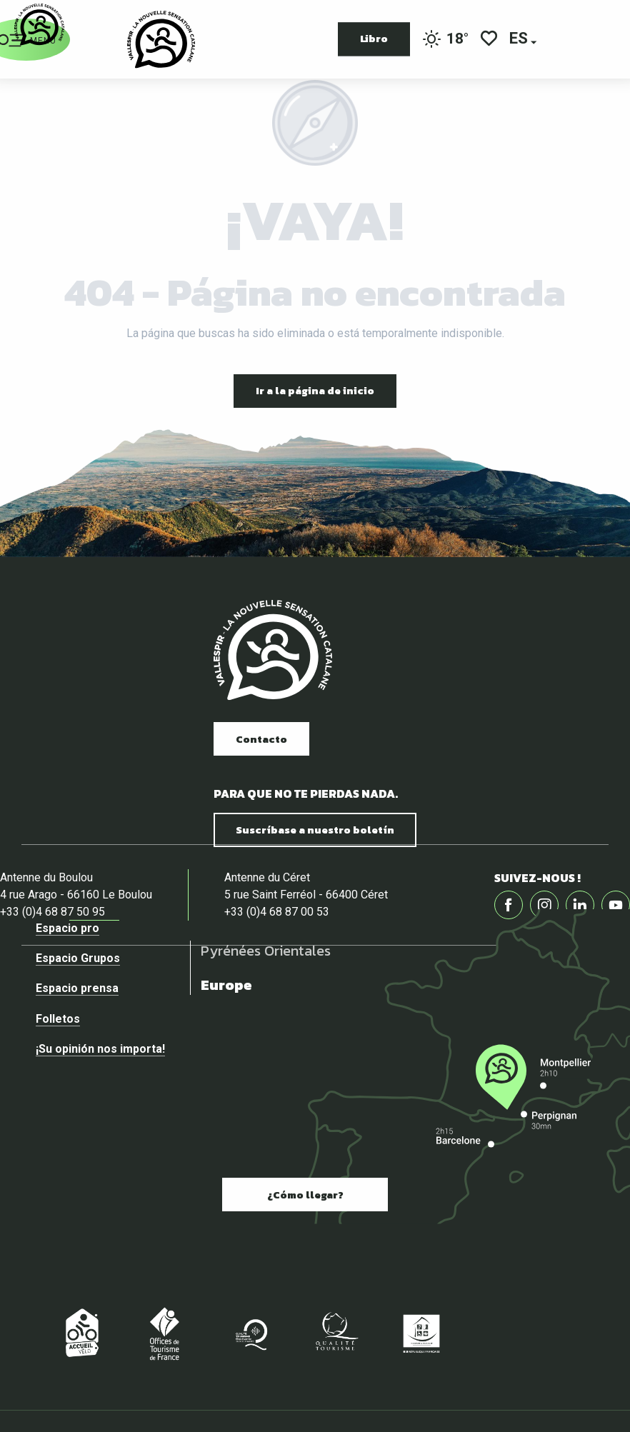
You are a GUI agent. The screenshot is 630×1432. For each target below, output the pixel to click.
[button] (519, 39)
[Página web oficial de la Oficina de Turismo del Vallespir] (39, 25)
